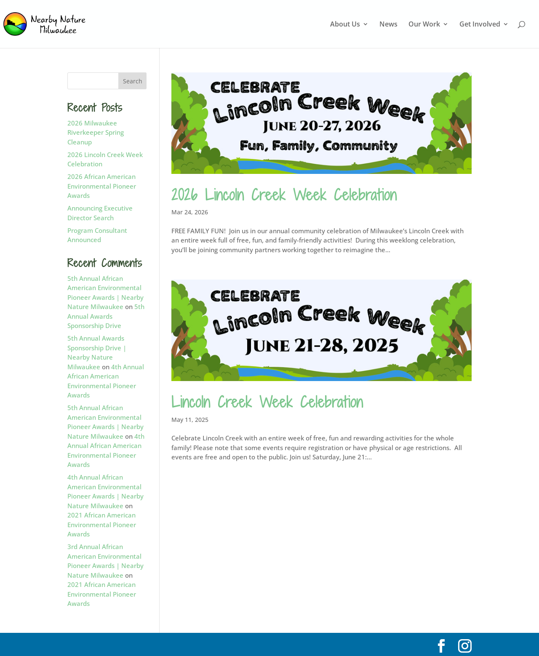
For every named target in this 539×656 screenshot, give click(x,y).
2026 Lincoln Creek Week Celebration (284, 194)
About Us (345, 25)
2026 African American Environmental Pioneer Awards (101, 186)
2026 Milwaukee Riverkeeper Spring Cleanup (95, 132)
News (388, 25)
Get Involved (479, 25)
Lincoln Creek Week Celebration (267, 402)
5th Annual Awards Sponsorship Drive (105, 316)
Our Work (424, 25)
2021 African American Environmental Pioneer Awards (101, 524)
